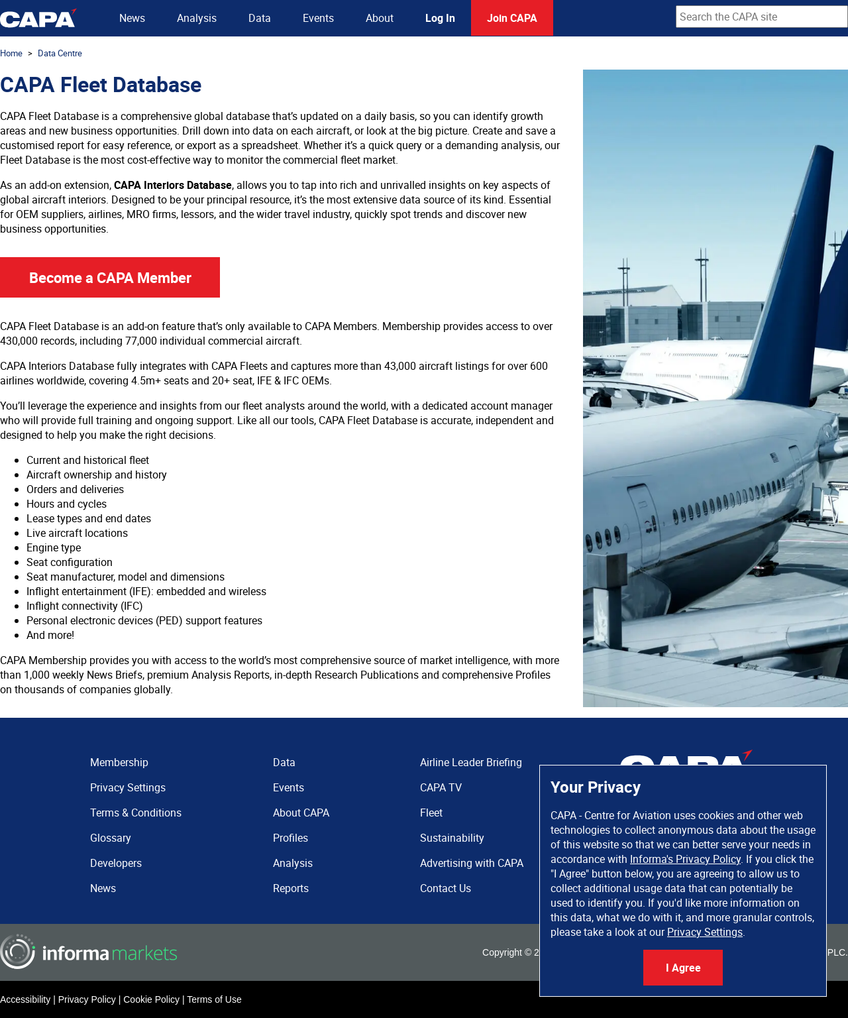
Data (259, 18)
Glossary (110, 837)
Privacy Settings (705, 932)
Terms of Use (214, 999)
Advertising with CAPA (471, 863)
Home (11, 53)
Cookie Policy (151, 999)
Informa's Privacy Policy (685, 859)
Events (318, 18)
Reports (291, 888)
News (132, 18)
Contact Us (445, 888)
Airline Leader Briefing (471, 762)
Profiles (290, 837)
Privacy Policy (87, 999)
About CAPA (301, 812)
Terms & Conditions (136, 812)
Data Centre (60, 53)
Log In (440, 18)
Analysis (197, 18)
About (380, 18)
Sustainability (452, 837)
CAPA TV (441, 787)
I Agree (683, 967)
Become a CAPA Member (110, 277)
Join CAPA (512, 18)
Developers (116, 863)
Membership (119, 762)
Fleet (431, 812)
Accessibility (25, 999)
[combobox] (762, 16)
